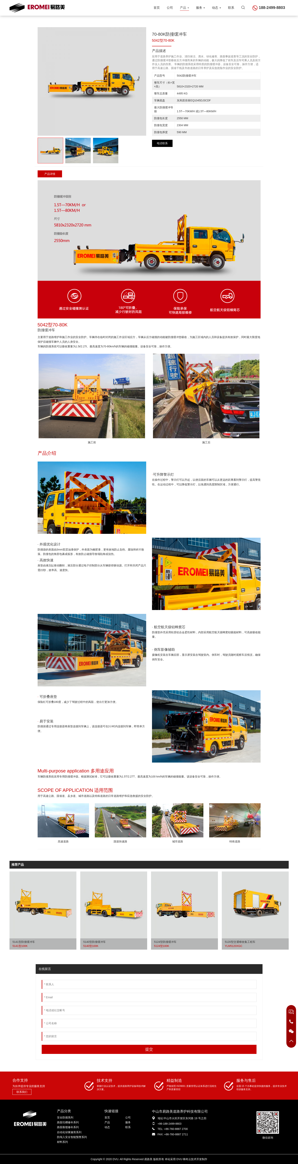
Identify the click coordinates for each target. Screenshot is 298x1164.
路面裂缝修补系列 (68, 1127)
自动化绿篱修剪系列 (69, 1132)
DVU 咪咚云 (183, 1159)
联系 (231, 7)
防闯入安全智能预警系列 (72, 1137)
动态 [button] (216, 7)
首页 (157, 7)
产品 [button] (184, 7)
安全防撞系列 (65, 1117)
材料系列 (62, 1141)
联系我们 (21, 1091)
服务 (128, 1122)
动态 (107, 1127)
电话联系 (162, 143)
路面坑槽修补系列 (68, 1122)
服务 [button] (200, 7)
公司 (170, 7)
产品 (107, 1122)
